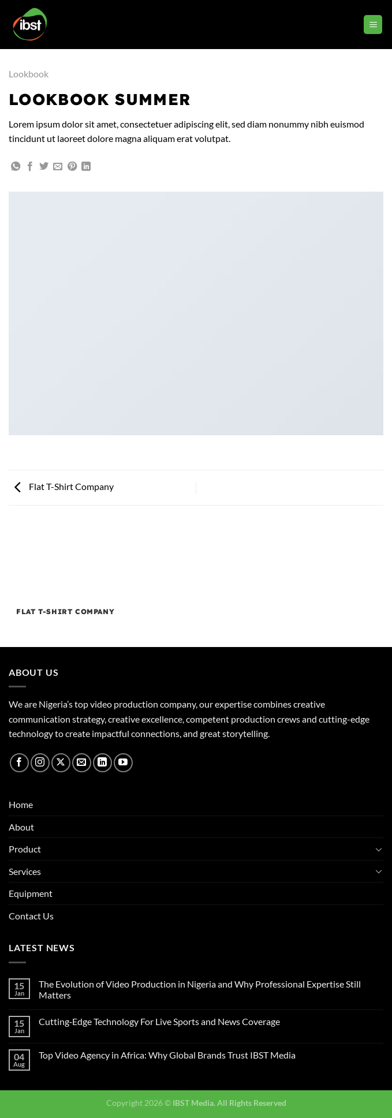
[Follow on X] (60, 762)
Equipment (31, 893)
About (21, 826)
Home (21, 804)
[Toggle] (378, 849)
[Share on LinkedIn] (86, 167)
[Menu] (373, 24)
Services (25, 871)
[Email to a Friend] (57, 167)
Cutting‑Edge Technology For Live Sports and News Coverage (159, 1021)
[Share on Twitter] (43, 167)
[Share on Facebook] (30, 167)
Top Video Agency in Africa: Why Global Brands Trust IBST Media (167, 1054)
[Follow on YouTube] (123, 762)
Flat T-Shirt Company (64, 486)
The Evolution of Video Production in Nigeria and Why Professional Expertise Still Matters (200, 989)
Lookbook (28, 73)
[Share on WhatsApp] (15, 167)
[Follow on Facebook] (19, 762)
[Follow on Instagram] (40, 762)
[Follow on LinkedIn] (102, 762)
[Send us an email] (81, 762)
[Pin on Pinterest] (72, 167)
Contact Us (31, 915)
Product (25, 848)
